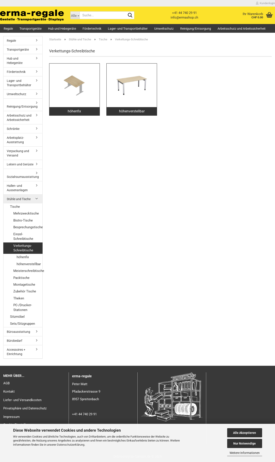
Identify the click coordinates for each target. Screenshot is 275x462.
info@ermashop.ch (184, 17)
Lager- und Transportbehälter (128, 28)
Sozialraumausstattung (23, 177)
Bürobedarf (14, 340)
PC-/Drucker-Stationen (22, 307)
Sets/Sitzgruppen (22, 324)
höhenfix (23, 257)
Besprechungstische (27, 227)
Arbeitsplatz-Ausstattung (15, 140)
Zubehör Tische (24, 291)
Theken (18, 298)
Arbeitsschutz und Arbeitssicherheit (242, 28)
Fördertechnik (92, 28)
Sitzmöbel (17, 317)
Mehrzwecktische (26, 213)
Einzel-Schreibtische (23, 236)
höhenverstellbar (29, 264)
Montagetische (24, 285)
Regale (8, 28)
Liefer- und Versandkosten (22, 400)
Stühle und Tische (19, 199)
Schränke (13, 129)
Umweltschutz (164, 28)
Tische (15, 207)
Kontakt (9, 391)
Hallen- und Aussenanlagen (17, 188)
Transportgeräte (30, 28)
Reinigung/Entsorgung (195, 28)
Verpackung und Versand (18, 153)
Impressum (11, 417)
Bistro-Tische (23, 220)
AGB (6, 383)
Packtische (21, 278)
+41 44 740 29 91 (184, 13)
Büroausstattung (18, 331)
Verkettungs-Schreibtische (23, 248)
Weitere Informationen (245, 453)
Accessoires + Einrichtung (16, 352)
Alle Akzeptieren (244, 433)
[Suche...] (75, 15)
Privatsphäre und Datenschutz (25, 408)
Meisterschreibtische (27, 271)
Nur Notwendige (244, 443)
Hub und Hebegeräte (62, 28)
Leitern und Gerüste (20, 164)
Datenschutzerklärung (70, 444)
